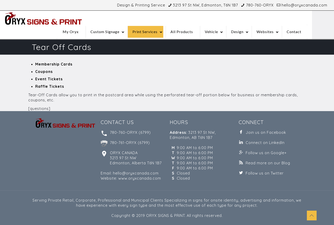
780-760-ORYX (260, 5)
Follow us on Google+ (266, 152)
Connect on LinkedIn (265, 142)
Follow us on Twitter (265, 173)
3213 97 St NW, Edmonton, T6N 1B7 (205, 5)
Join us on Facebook (266, 132)
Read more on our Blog (268, 163)
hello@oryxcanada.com (304, 5)
